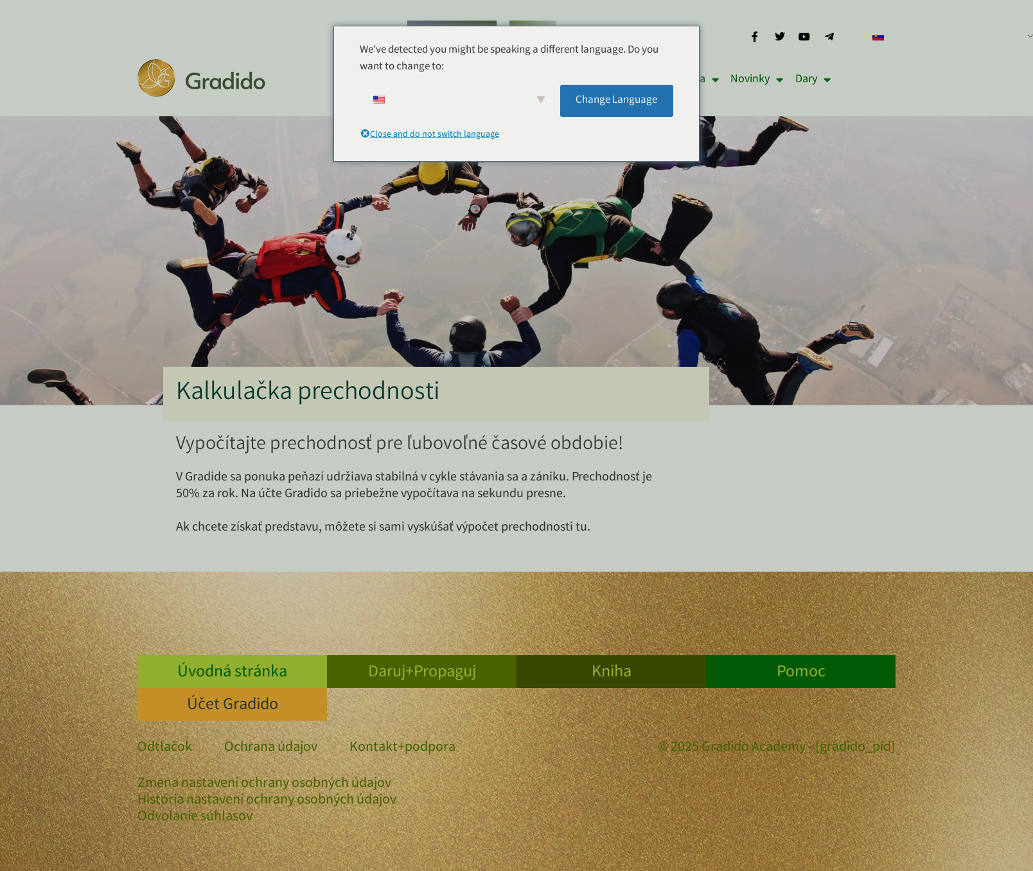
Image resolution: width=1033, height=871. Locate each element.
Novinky (756, 79)
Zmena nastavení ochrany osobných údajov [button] (264, 784)
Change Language (616, 100)
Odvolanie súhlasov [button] (194, 817)
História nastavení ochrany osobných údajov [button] (266, 801)
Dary (813, 79)
